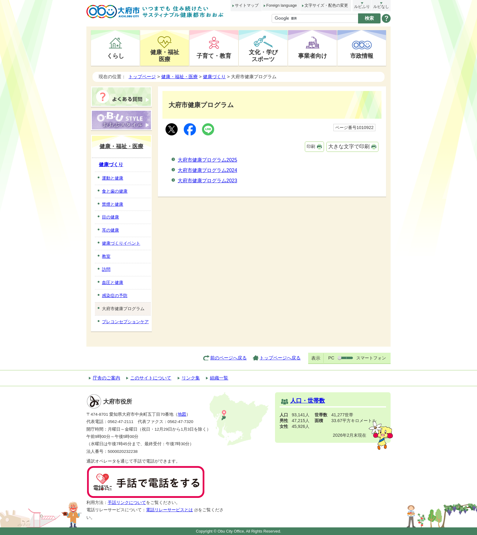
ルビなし (381, 6)
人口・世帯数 (307, 400)
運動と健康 (112, 178)
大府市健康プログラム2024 (207, 170)
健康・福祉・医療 (179, 76)
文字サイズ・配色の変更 (326, 5)
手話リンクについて (127, 502)
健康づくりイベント (121, 243)
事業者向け (312, 55)
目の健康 (110, 217)
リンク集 (191, 377)
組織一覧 (219, 377)
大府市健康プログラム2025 (207, 160)
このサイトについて (150, 377)
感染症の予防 (114, 295)
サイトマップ (247, 5)
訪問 (106, 269)
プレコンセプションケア (125, 321)
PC (331, 357)
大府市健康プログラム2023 (207, 180)
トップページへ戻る (280, 357)
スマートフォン (371, 357)
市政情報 (361, 55)
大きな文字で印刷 (349, 146)
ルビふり (362, 6)
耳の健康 (110, 230)
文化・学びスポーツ (263, 55)
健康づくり (214, 76)
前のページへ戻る (228, 357)
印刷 (311, 146)
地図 (182, 414)
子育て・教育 (214, 55)
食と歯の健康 (114, 191)
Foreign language (281, 5)
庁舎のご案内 (106, 377)
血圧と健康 (112, 282)
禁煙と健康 (112, 204)
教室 (106, 256)
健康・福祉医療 (164, 55)
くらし (115, 55)
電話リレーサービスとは (172, 510)
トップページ (142, 76)
